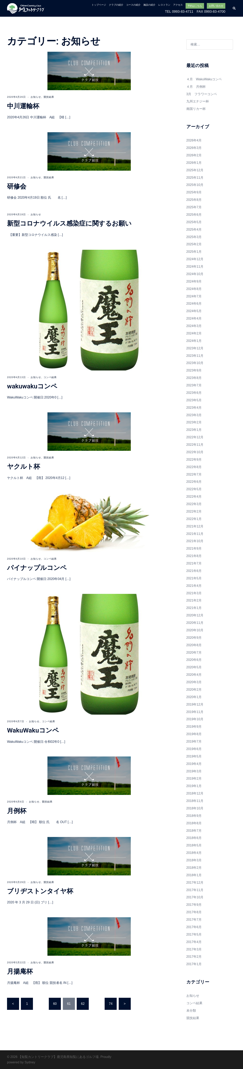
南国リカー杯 (196, 108)
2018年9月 (194, 815)
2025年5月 (194, 222)
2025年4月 (194, 229)
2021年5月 (194, 578)
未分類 (191, 1010)
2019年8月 (194, 734)
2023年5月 (194, 400)
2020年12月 (194, 615)
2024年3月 (194, 326)
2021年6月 (194, 571)
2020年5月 (194, 667)
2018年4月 (194, 852)
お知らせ (36, 97)
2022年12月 (194, 437)
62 (83, 1003)
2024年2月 (194, 333)
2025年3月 (194, 237)
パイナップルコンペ (37, 568)
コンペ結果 (50, 377)
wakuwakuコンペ (32, 386)
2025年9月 (194, 192)
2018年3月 (194, 860)
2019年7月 (194, 741)
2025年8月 (194, 199)
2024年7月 (194, 296)
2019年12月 (194, 704)
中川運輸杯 (23, 106)
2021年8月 (194, 556)
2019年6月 (194, 749)
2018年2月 (194, 867)
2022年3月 (194, 504)
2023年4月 (194, 407)
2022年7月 (194, 474)
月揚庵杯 (20, 971)
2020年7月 (194, 652)
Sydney (30, 1062)
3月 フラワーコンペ (201, 94)
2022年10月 (194, 452)
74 (110, 1003)
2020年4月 (194, 674)
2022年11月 (194, 444)
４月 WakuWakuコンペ (204, 79)
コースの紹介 (133, 4)
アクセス (178, 4)
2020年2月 (194, 689)
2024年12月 (194, 259)
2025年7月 (194, 207)
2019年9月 (194, 726)
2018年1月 (194, 875)
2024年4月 (194, 318)
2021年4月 (194, 585)
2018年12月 (194, 793)
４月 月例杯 (196, 86)
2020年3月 (194, 682)
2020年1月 (194, 697)
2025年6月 (194, 214)
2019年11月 (194, 712)
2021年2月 (194, 600)
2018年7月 (194, 830)
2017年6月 (194, 927)
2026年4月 (194, 140)
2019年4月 (194, 764)
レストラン (164, 4)
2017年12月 (194, 882)
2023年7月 (194, 385)
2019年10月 (194, 719)
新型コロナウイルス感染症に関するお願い (69, 223)
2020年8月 (194, 645)
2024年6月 (194, 303)
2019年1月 (194, 786)
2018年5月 (194, 845)
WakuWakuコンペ (33, 730)
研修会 (16, 186)
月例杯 (16, 811)
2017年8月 (194, 912)
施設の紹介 (149, 4)
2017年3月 (194, 949)
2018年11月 (194, 801)
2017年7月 (194, 919)
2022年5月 (194, 489)
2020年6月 (194, 659)
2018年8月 (194, 823)
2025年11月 (194, 177)
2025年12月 (194, 170)
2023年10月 (194, 363)
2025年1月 (194, 251)
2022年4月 (194, 496)
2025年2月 (194, 244)
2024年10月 (194, 274)
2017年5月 (194, 934)
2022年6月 (194, 481)
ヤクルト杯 (23, 466)
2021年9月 (194, 548)
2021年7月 (194, 563)
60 (55, 1003)
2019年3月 (194, 771)
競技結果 (49, 97)
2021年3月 (194, 593)
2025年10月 (194, 185)
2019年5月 (194, 756)
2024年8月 (194, 289)
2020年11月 (194, 622)
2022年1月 (194, 519)
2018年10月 (194, 808)
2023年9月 (194, 370)
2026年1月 (194, 162)
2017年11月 (194, 890)
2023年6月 (194, 392)
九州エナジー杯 (197, 101)
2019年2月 (194, 778)
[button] (234, 8)
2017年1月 (194, 964)
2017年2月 (194, 956)
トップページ (99, 4)
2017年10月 (194, 897)
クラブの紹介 (116, 4)
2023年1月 (194, 429)
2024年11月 (194, 266)
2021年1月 (194, 608)
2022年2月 (194, 511)
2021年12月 (194, 526)
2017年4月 (194, 942)
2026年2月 (194, 155)
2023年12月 (194, 348)
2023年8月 (194, 378)
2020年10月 (194, 630)
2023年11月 (194, 355)
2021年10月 (194, 541)
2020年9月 (194, 637)
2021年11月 (194, 534)
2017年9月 (194, 904)
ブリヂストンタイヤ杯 (40, 891)
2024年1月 (194, 341)
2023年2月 (194, 422)
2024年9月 (194, 281)
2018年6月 (194, 838)
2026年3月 (194, 148)
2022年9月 (194, 459)
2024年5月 (194, 311)
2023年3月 (194, 415)
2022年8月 (194, 467)
